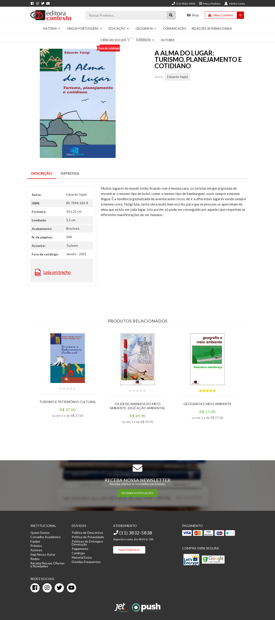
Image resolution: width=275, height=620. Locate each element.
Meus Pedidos (209, 3)
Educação (119, 28)
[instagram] (47, 587)
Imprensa (69, 173)
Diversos (145, 40)
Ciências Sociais (115, 40)
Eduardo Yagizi (177, 77)
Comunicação (174, 28)
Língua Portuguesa (84, 28)
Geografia (146, 28)
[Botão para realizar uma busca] (171, 15)
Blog (193, 15)
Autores (168, 40)
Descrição (41, 173)
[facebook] (35, 587)
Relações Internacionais (212, 28)
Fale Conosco (129, 549)
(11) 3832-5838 (183, 3)
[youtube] (71, 587)
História (52, 28)
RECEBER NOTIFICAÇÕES (137, 493)
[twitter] (59, 587)
